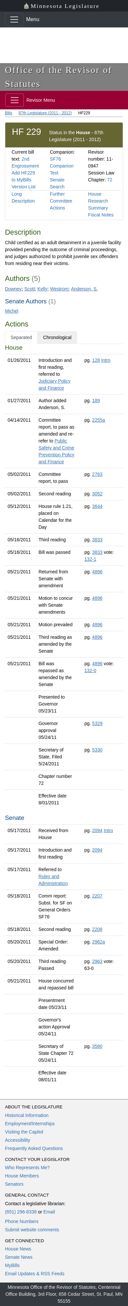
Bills (8, 113)
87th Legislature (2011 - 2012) (45, 113)
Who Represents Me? (27, 1167)
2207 (97, 896)
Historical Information (27, 1115)
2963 (97, 961)
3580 (97, 1046)
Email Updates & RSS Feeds (34, 1273)
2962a (98, 941)
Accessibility (17, 1140)
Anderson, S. (84, 288)
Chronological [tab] (57, 337)
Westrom (59, 288)
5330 (97, 749)
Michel (11, 311)
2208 (97, 929)
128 (96, 360)
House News (18, 1248)
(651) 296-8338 (21, 1211)
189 (96, 400)
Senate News (18, 1257)
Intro (105, 360)
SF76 (55, 159)
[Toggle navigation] (14, 19)
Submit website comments (32, 1229)
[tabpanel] (64, 715)
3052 (97, 493)
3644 (97, 506)
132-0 (90, 670)
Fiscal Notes (100, 214)
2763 (97, 474)
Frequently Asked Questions (34, 1148)
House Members (22, 1175)
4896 (97, 571)
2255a (98, 420)
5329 (97, 723)
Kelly (42, 288)
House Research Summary (98, 201)
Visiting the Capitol (24, 1131)
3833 (97, 539)
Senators (14, 1184)
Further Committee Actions (61, 201)
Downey (13, 288)
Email (49, 1211)
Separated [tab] (21, 337)
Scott (29, 288)
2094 (97, 830)
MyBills (12, 1265)
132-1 (90, 559)
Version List (23, 186)
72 (109, 179)
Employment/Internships (30, 1123)
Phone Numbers (21, 1221)
